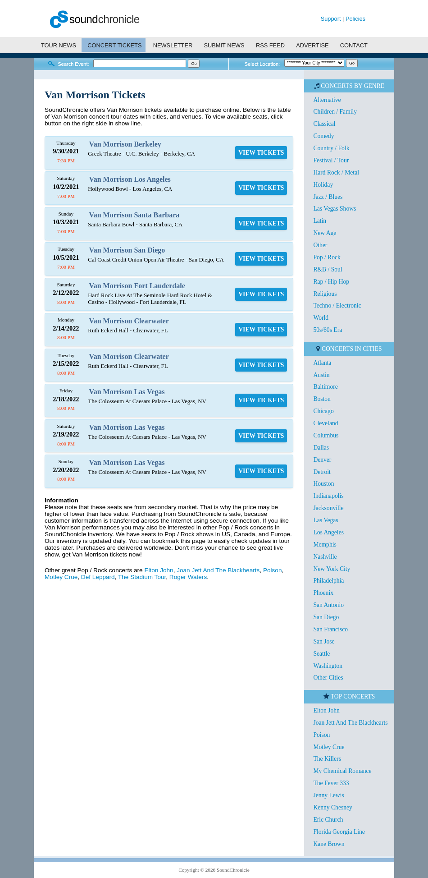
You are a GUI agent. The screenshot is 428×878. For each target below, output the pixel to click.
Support (331, 18)
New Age (324, 233)
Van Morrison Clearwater (129, 321)
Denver (322, 459)
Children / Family (335, 111)
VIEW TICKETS (261, 152)
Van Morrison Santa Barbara (134, 215)
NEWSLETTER (172, 45)
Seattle (321, 653)
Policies (355, 18)
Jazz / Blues (327, 196)
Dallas (321, 447)
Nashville (325, 556)
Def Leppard (98, 577)
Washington (327, 665)
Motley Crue (61, 577)
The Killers (327, 758)
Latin (319, 220)
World (320, 317)
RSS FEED (270, 45)
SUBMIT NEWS (224, 45)
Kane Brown (328, 844)
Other (320, 245)
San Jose (323, 641)
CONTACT (354, 45)
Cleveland (325, 423)
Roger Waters (188, 577)
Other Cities (328, 677)
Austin (321, 375)
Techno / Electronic (337, 305)
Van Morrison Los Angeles (130, 179)
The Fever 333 (331, 783)
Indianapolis (328, 495)
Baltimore (325, 386)
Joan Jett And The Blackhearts (218, 570)
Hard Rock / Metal (336, 172)
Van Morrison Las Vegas (127, 391)
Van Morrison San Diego (127, 250)
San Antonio (328, 605)
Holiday (323, 184)
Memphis (324, 544)
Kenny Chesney (332, 807)
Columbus (325, 435)
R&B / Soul (327, 269)
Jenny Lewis (328, 795)
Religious (325, 293)
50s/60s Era (327, 329)
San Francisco (330, 629)
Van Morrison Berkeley (125, 144)
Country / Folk (331, 148)
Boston (322, 398)
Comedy (323, 136)
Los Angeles (328, 532)
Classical (324, 123)
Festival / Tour (331, 160)
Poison (272, 570)
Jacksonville (328, 508)
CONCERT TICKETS (114, 45)
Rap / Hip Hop (331, 281)
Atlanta (322, 362)
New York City (331, 568)
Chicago (323, 411)
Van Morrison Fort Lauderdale (137, 286)
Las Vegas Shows (334, 208)
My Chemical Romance (342, 771)
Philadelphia (328, 580)
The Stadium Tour (142, 577)
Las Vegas (325, 520)
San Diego (326, 617)
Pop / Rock (326, 257)
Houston (323, 483)
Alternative (327, 100)
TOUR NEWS (58, 45)
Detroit (322, 472)
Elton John (158, 570)
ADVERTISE (312, 45)
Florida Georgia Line (339, 831)
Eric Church (328, 819)
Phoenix (323, 592)
